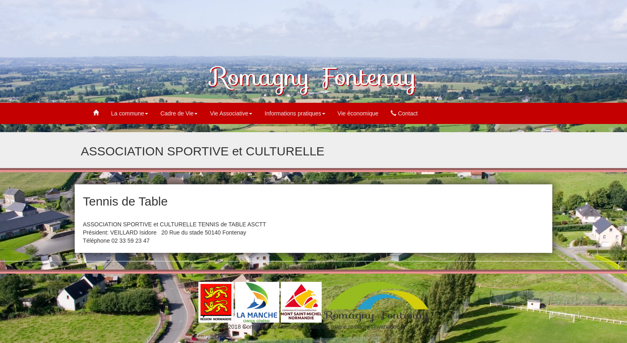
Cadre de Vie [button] (179, 113)
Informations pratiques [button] (295, 113)
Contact (404, 113)
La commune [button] (129, 113)
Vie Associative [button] (231, 113)
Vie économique (358, 113)
